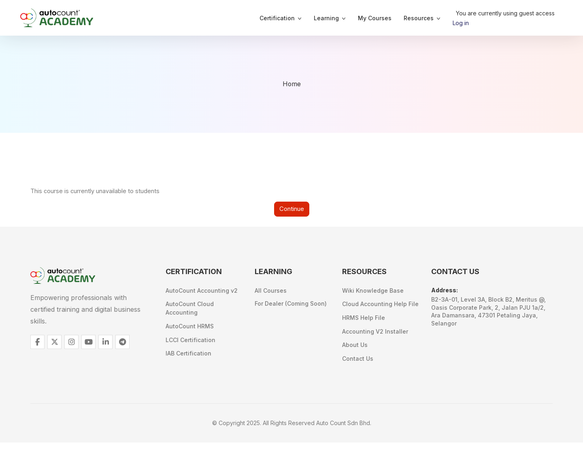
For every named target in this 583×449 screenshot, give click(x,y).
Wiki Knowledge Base (373, 292)
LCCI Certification (190, 343)
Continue (291, 210)
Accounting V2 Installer (375, 335)
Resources (419, 18)
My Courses (375, 18)
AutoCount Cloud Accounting (190, 310)
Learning (326, 18)
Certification (277, 18)
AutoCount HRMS (190, 329)
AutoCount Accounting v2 (202, 292)
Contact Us (357, 365)
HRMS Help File (363, 321)
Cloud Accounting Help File (380, 306)
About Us (355, 350)
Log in (461, 22)
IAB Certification (188, 358)
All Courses (271, 292)
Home (291, 84)
